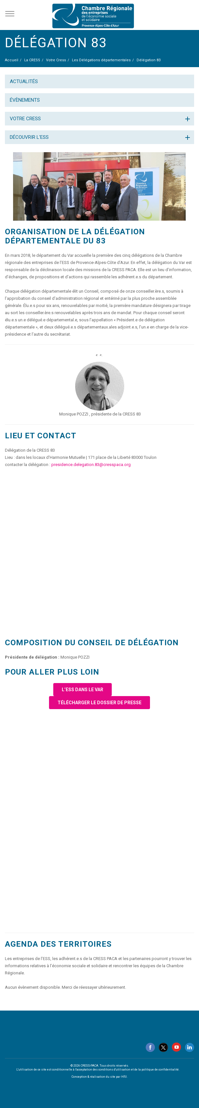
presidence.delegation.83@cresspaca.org (91, 464)
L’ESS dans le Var (82, 689)
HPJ (124, 1076)
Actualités (24, 81)
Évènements (25, 100)
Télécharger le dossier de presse (99, 702)
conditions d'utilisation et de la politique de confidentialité (138, 1069)
